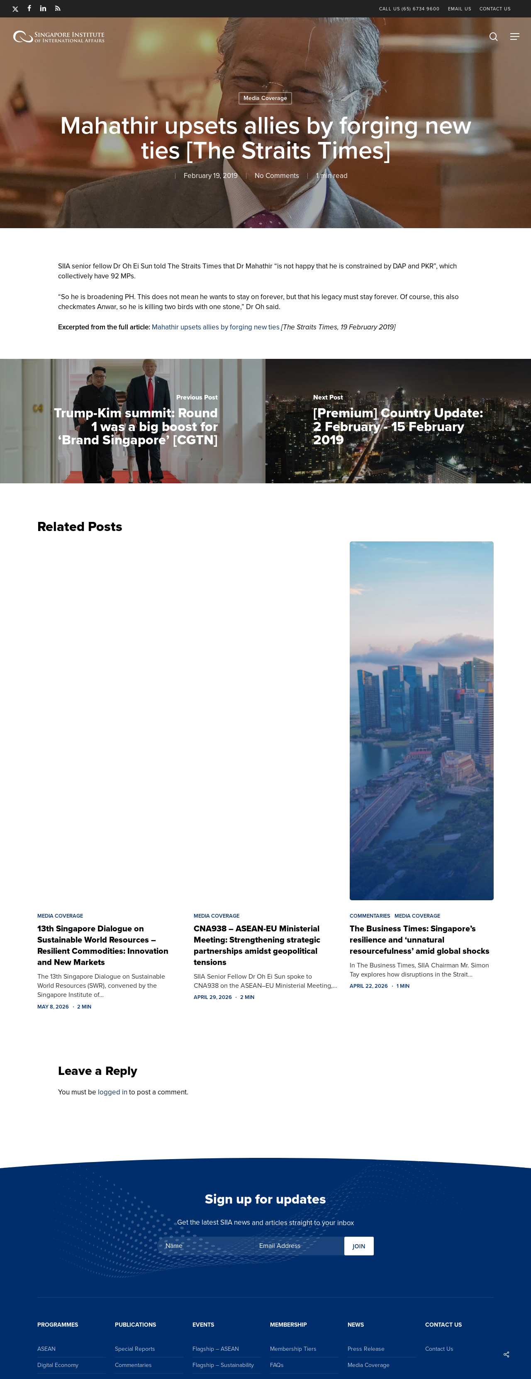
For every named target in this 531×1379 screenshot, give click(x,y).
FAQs (277, 1365)
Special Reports (135, 1349)
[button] (514, 36)
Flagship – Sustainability (223, 1365)
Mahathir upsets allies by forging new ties (216, 327)
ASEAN (46, 1349)
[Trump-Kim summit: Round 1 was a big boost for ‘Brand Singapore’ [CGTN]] (133, 421)
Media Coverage (265, 98)
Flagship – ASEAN (215, 1349)
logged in (112, 1092)
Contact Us (439, 1349)
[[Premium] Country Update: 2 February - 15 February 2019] (398, 421)
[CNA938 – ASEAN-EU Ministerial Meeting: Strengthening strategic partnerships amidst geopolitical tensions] (266, 720)
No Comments (277, 176)
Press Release (366, 1349)
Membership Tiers (293, 1349)
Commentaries (370, 916)
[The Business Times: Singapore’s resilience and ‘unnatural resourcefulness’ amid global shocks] (422, 720)
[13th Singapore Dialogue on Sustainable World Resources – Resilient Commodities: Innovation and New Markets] (109, 720)
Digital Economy (57, 1365)
